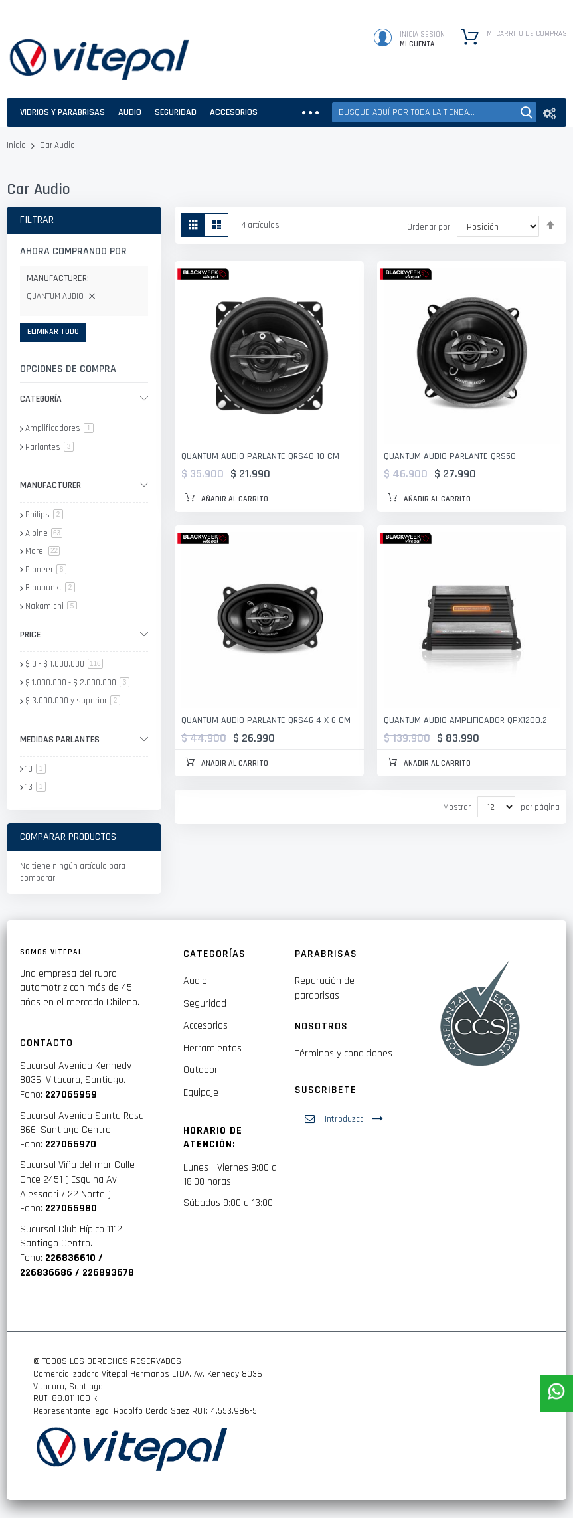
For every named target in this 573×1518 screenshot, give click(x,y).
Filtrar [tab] (37, 220)
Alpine (43, 533)
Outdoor (200, 1070)
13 (35, 787)
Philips (44, 514)
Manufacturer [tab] (50, 485)
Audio (195, 981)
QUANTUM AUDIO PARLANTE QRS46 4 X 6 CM (266, 720)
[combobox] (434, 112)
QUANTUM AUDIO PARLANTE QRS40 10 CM (260, 456)
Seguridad (204, 1004)
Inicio (17, 145)
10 (35, 769)
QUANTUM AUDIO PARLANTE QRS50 (450, 456)
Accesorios (205, 1026)
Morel (42, 551)
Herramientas (212, 1048)
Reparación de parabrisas (325, 988)
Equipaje (200, 1093)
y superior (72, 700)
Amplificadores (59, 428)
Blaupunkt (50, 587)
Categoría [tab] (41, 399)
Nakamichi (51, 606)
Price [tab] (30, 635)
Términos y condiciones (343, 1053)
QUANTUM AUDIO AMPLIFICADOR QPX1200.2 (465, 720)
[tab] (84, 280)
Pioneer (45, 569)
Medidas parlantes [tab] (60, 740)
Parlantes (49, 447)
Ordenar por (428, 227)
